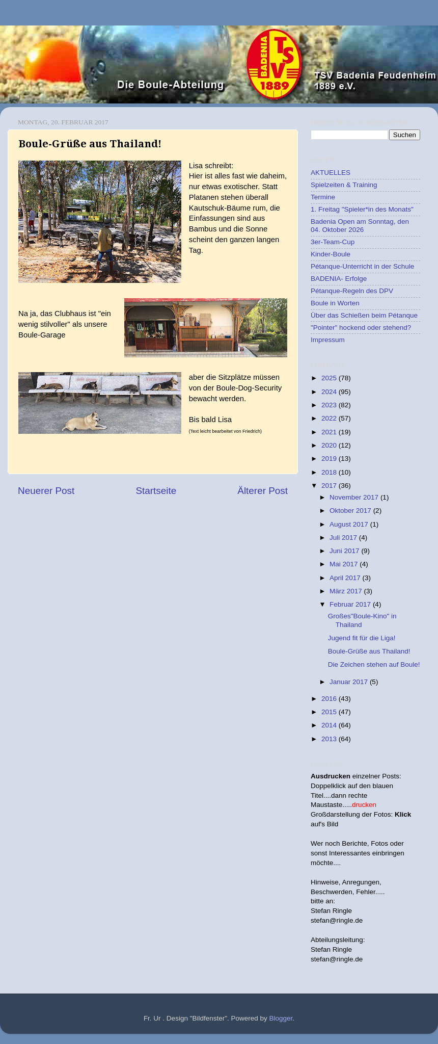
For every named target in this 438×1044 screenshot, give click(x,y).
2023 (330, 405)
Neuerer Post (46, 490)
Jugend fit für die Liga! (362, 638)
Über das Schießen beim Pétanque (364, 315)
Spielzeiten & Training (344, 185)
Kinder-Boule (330, 254)
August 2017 (350, 524)
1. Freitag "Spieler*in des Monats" (362, 209)
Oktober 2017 (351, 510)
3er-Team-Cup (332, 242)
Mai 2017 (345, 564)
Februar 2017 (351, 604)
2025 (330, 378)
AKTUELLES (330, 172)
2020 (330, 445)
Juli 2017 (344, 537)
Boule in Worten (335, 303)
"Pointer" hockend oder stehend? (361, 327)
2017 (330, 485)
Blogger (281, 1018)
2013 (330, 739)
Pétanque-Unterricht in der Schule (362, 266)
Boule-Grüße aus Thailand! (369, 651)
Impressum (328, 340)
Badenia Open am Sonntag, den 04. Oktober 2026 (360, 225)
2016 (330, 698)
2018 (330, 472)
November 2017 (355, 497)
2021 (330, 432)
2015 (330, 712)
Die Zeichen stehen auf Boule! (374, 664)
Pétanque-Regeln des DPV (352, 291)
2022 (330, 418)
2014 (330, 725)
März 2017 (347, 591)
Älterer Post (262, 490)
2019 (330, 458)
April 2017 (346, 578)
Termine (323, 197)
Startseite (155, 490)
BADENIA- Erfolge (339, 278)
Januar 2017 (350, 682)
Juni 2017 (345, 551)
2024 (330, 392)
